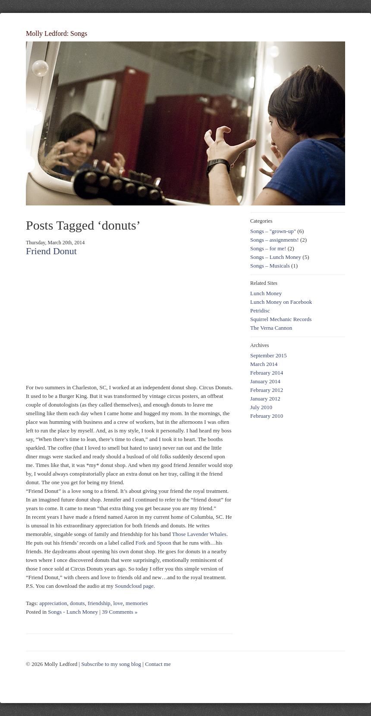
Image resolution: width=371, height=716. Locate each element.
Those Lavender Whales (199, 534)
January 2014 (265, 381)
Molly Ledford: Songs (56, 33)
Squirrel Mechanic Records (280, 319)
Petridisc (260, 310)
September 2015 (268, 355)
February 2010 (266, 416)
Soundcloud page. (135, 586)
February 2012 (266, 390)
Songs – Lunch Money (275, 257)
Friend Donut (51, 251)
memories (137, 603)
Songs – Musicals (270, 265)
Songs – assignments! (274, 240)
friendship (99, 603)
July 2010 (261, 407)
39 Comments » (119, 612)
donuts (77, 603)
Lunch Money (266, 293)
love (118, 603)
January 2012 (265, 398)
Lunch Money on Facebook (281, 302)
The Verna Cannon (271, 328)
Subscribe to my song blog (111, 664)
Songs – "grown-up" (273, 231)
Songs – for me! (268, 248)
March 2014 (263, 364)
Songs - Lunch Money (73, 612)
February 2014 (266, 372)
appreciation (53, 603)
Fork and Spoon (153, 542)
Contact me (158, 664)
